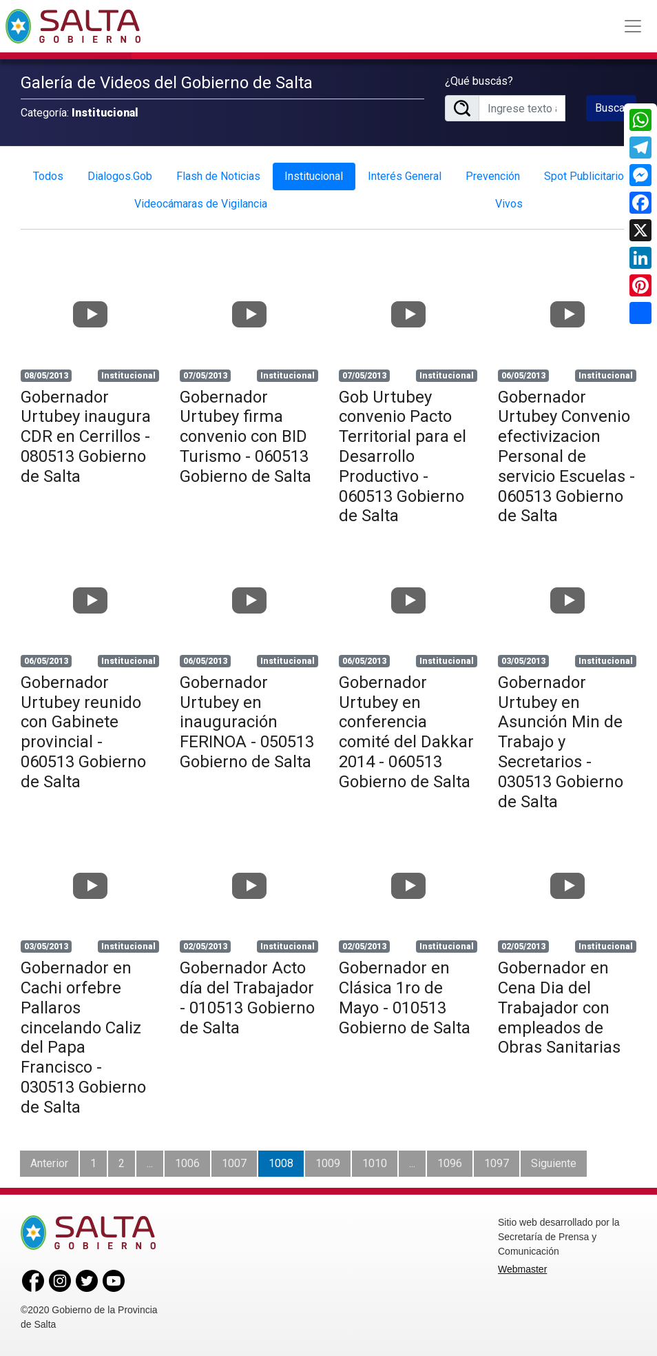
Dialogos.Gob (119, 176)
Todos (48, 176)
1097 (496, 1163)
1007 (234, 1163)
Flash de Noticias (218, 176)
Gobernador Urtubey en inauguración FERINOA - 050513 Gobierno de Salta (247, 722)
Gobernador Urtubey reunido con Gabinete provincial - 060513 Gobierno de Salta (83, 732)
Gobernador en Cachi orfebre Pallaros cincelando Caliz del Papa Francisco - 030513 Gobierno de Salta (83, 1037)
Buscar (611, 107)
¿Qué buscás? (479, 81)
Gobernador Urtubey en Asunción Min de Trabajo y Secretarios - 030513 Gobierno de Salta (560, 742)
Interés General (404, 176)
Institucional (313, 176)
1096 (449, 1163)
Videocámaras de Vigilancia (200, 203)
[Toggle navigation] (632, 26)
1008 (281, 1163)
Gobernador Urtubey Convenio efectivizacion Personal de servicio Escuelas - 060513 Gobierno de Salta (566, 456)
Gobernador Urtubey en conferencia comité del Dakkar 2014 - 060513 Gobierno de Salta (406, 732)
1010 (374, 1163)
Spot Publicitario (584, 176)
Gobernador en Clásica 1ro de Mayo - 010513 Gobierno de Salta (404, 997)
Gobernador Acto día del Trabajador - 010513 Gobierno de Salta (247, 997)
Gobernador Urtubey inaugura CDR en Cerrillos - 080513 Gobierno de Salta (86, 436)
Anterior (49, 1163)
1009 (327, 1163)
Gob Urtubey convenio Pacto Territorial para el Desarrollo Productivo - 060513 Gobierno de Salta (402, 456)
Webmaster (522, 1269)
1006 (187, 1163)
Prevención (493, 176)
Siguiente (553, 1163)
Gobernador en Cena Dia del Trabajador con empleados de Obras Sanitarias (559, 1007)
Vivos (509, 203)
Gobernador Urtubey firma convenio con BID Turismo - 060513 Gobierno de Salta (245, 436)
